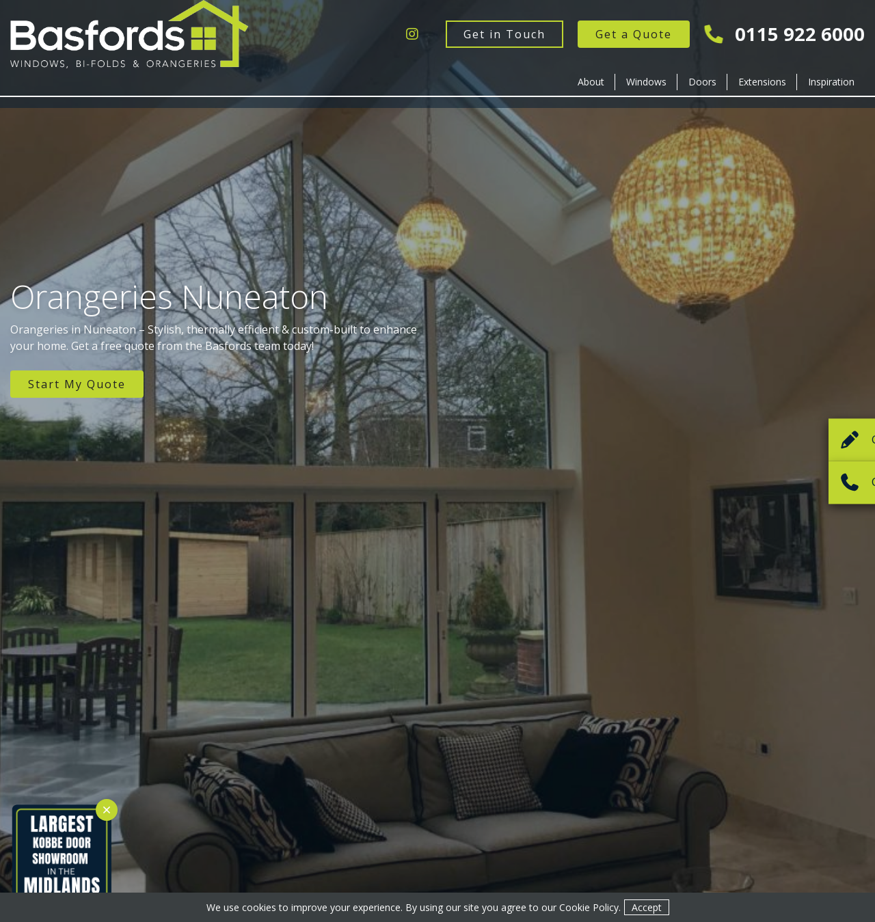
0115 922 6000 (785, 35)
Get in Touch (504, 34)
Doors (702, 81)
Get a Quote (633, 34)
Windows (646, 81)
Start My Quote (77, 384)
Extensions (762, 81)
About (591, 81)
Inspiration (831, 81)
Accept (647, 907)
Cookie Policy (589, 907)
